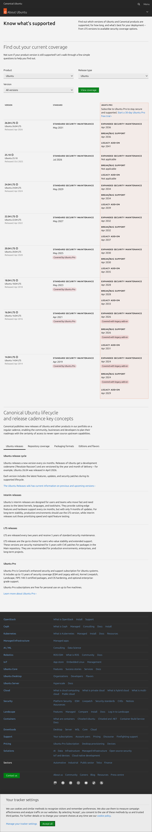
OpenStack (10, 619)
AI (54, 750)
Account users (83, 736)
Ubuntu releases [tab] (14, 446)
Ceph (6, 626)
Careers (84, 774)
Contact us (11, 775)
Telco (99, 762)
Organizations (60, 676)
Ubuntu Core (10, 669)
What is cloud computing (66, 690)
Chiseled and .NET (107, 718)
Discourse (108, 736)
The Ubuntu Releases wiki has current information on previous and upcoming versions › (49, 485)
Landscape (9, 711)
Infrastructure (72, 750)
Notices (130, 701)
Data (60, 750)
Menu (147, 4)
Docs (99, 626)
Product (8, 70)
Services (88, 669)
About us (58, 774)
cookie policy (104, 815)
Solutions (9, 750)
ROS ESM (58, 654)
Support (89, 619)
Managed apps (61, 640)
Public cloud (68, 694)
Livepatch (87, 701)
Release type (85, 70)
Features (58, 669)
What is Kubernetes (63, 633)
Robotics (8, 654)
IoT (5, 662)
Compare (83, 711)
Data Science (74, 647)
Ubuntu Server (11, 683)
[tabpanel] (76, 527)
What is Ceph (60, 626)
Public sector (87, 762)
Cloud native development (86, 755)
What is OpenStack (63, 619)
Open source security (120, 750)
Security (8, 701)
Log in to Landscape (118, 711)
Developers (77, 676)
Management (94, 662)
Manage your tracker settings (21, 823)
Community (88, 654)
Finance (108, 762)
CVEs (120, 701)
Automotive (59, 762)
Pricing (96, 736)
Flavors (89, 676)
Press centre (117, 774)
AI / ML (7, 647)
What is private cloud (93, 690)
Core (85, 729)
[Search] (138, 4)
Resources (112, 633)
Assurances (59, 704)
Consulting (88, 626)
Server (68, 729)
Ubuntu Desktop (13, 676)
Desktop (57, 729)
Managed (75, 626)
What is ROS (72, 654)
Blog (92, 774)
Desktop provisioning (93, 743)
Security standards (105, 701)
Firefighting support (127, 736)
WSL (77, 729)
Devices (111, 743)
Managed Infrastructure (94, 750)
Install (79, 619)
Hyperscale (59, 683)
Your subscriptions (63, 736)
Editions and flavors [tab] (89, 446)
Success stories (73, 669)
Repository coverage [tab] (39, 446)
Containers (9, 718)
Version (7, 84)
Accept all (47, 823)
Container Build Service (132, 718)
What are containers (64, 718)
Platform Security (62, 701)
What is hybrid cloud (118, 690)
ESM (77, 701)
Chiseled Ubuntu (86, 718)
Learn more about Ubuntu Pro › (20, 593)
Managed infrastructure (16, 640)
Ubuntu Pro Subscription (66, 743)
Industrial (73, 762)
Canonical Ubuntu (13, 3)
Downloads (10, 729)
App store (58, 662)
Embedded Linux (75, 662)
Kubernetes (10, 633)
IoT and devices (61, 755)
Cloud (7, 690)
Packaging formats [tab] (64, 446)
